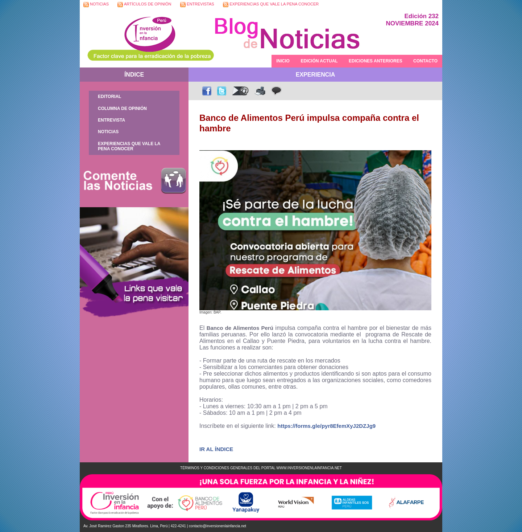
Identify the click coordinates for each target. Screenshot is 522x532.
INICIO (283, 61)
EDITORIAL (109, 96)
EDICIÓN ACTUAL (319, 61)
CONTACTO (425, 61)
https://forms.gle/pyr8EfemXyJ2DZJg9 (326, 426)
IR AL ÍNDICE (216, 449)
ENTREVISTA (111, 120)
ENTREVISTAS (197, 4)
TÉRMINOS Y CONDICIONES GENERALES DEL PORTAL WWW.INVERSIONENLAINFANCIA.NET (261, 468)
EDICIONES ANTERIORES (375, 61)
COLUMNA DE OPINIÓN (122, 108)
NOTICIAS (96, 4)
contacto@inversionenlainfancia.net (217, 526)
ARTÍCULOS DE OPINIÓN (144, 4)
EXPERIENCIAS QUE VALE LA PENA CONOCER (271, 4)
